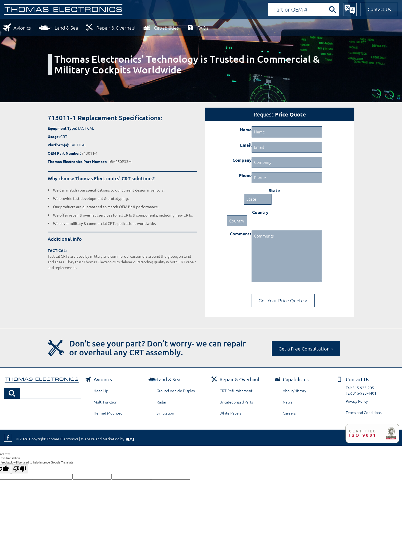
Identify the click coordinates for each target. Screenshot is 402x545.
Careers (289, 413)
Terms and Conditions (364, 412)
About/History (294, 390)
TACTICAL (85, 128)
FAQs (203, 27)
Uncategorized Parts (236, 402)
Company (242, 160)
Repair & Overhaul (116, 27)
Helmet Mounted (108, 413)
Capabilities (166, 27)
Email (246, 145)
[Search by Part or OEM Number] (306, 9)
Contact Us (379, 9)
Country (260, 212)
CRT (63, 136)
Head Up (101, 390)
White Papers (231, 413)
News (287, 402)
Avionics (22, 27)
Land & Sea (66, 27)
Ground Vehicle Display (176, 390)
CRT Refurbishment (236, 390)
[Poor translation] (19, 469)
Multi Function (105, 402)
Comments (241, 233)
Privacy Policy (357, 401)
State (274, 190)
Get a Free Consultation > (305, 348)
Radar (161, 402)
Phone (245, 175)
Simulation (165, 413)
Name (246, 129)
